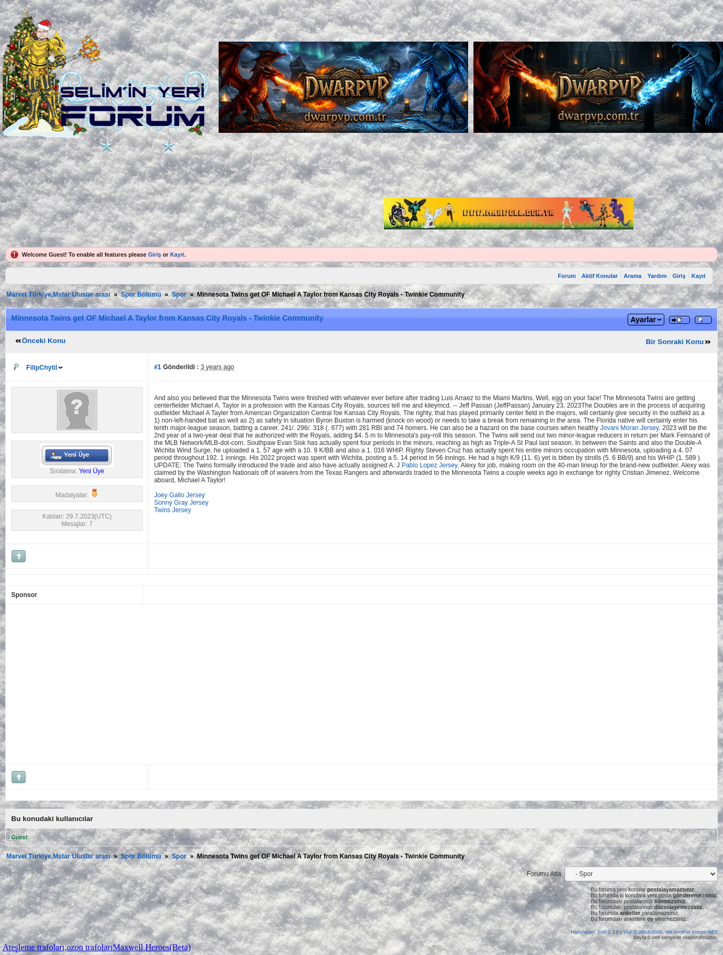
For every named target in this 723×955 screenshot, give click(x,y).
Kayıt (177, 254)
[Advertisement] (273, 684)
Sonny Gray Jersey (181, 502)
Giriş (155, 254)
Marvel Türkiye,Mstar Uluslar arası (58, 294)
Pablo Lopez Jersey (429, 465)
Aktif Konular (600, 276)
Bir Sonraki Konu (675, 342)
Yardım (656, 276)
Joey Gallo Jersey (179, 495)
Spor (179, 294)
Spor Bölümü (141, 294)
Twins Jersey (172, 510)
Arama (633, 276)
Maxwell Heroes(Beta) (152, 947)
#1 (157, 367)
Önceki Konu (44, 341)
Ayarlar (643, 319)
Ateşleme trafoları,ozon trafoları (58, 947)
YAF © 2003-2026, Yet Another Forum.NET (670, 932)
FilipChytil (41, 367)
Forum (567, 276)
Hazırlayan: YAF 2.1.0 (595, 932)
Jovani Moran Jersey (629, 428)
